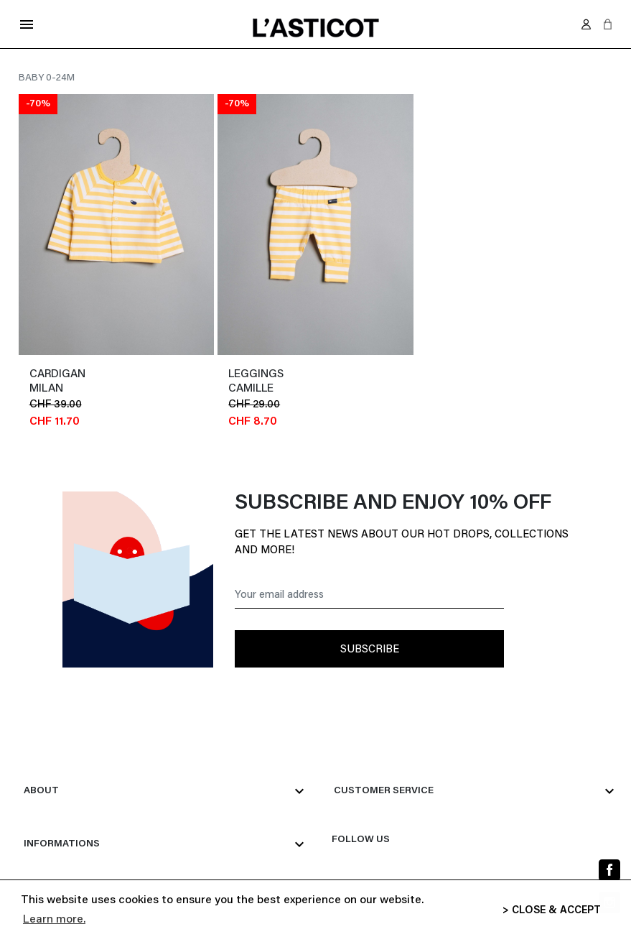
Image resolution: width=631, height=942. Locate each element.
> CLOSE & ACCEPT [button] (552, 910)
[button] (608, 24)
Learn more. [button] (54, 919)
